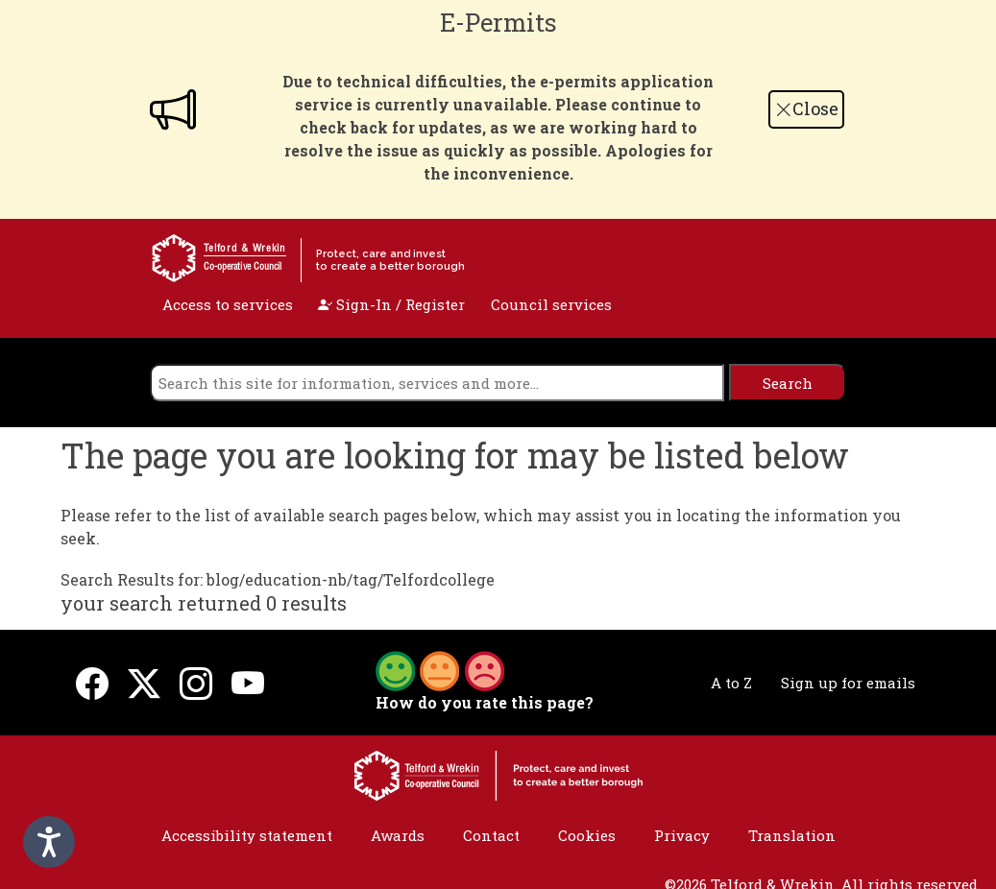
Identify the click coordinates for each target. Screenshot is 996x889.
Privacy (682, 835)
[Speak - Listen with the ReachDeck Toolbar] (49, 842)
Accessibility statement (246, 835)
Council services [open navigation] (551, 304)
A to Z (731, 682)
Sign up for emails (848, 682)
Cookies (587, 835)
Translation (792, 835)
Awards (398, 835)
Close (806, 108)
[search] (437, 382)
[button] (440, 669)
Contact (491, 835)
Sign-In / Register (391, 304)
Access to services (227, 304)
